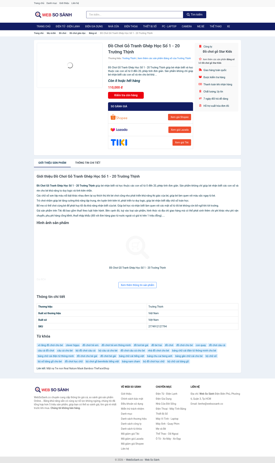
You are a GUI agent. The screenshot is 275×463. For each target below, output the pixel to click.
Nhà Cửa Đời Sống (166, 403)
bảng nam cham (131, 361)
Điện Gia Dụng (94, 26)
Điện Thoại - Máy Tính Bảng (171, 408)
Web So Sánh (152, 459)
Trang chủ (39, 3)
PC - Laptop (169, 26)
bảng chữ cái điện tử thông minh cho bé (194, 350)
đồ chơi (169, 345)
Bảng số (93, 33)
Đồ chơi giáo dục (78, 33)
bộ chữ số (211, 356)
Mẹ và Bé (51, 33)
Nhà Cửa (113, 26)
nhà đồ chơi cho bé (158, 350)
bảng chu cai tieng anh (159, 356)
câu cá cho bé (64, 350)
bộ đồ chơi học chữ (153, 361)
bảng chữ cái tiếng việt (131, 356)
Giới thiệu (64, 3)
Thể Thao (216, 26)
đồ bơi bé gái (141, 345)
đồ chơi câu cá (217, 345)
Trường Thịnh (129, 58)
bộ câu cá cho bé (108, 350)
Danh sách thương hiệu (134, 418)
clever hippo (72, 345)
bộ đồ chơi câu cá (85, 350)
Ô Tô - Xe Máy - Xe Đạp (168, 438)
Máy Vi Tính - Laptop (167, 418)
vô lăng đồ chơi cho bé (50, 345)
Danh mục (52, 3)
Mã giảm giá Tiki (130, 433)
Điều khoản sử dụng (132, 403)
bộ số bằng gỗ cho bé (50, 361)
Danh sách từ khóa (131, 428)
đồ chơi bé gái (108, 356)
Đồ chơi (62, 33)
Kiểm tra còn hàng (126, 95)
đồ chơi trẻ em (90, 345)
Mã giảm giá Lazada (132, 438)
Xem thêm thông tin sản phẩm (137, 285)
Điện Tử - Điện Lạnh (68, 26)
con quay (201, 345)
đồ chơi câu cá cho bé (133, 350)
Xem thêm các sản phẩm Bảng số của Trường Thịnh (164, 58)
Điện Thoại (131, 26)
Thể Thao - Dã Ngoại (167, 433)
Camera (187, 26)
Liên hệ (75, 3)
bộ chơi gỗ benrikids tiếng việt (102, 361)
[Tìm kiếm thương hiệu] (134, 14)
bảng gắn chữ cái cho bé (188, 356)
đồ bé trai (156, 345)
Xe (228, 26)
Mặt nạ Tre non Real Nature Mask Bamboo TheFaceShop (77, 368)
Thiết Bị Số (150, 26)
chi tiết (88, 162)
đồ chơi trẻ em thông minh (116, 345)
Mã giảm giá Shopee (132, 443)
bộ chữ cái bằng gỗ (178, 361)
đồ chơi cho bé (184, 345)
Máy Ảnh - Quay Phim (167, 423)
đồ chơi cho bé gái (87, 356)
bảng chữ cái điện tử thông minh (56, 356)
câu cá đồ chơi (46, 350)
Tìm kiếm (194, 14)
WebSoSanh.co (134, 459)
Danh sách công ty (131, 423)
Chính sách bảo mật (132, 398)
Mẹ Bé (200, 26)
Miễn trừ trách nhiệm (132, 408)
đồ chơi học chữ (74, 361)
